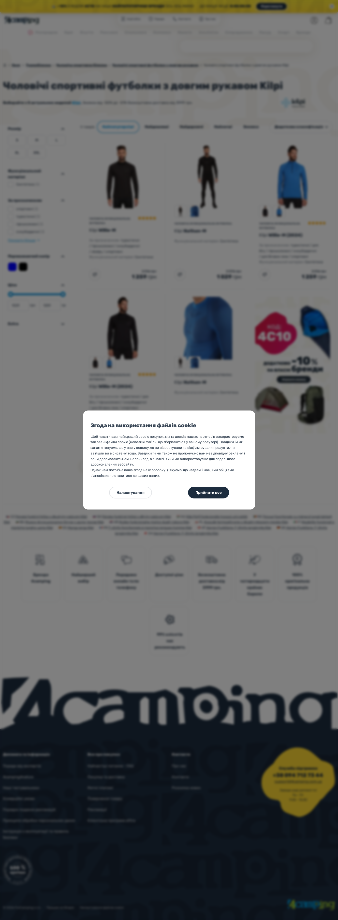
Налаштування (131, 492)
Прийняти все (208, 492)
